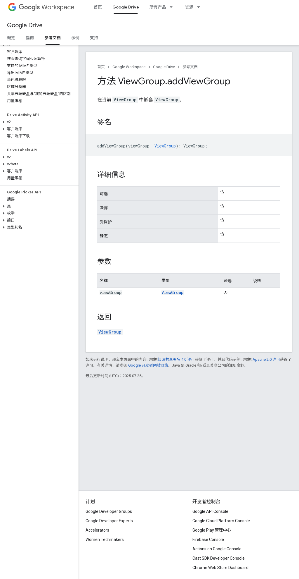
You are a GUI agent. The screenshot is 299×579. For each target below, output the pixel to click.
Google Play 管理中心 (211, 530)
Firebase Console (208, 539)
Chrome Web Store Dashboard (220, 567)
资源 (189, 7)
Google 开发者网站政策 (148, 365)
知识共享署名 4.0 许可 (176, 359)
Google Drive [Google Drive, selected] (125, 7)
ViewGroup (172, 292)
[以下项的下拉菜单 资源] (200, 7)
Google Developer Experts (109, 520)
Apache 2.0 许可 (266, 359)
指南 (30, 37)
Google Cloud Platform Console (221, 520)
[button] (38, 44)
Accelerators (97, 530)
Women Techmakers (105, 539)
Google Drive (25, 25)
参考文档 (190, 67)
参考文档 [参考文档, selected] (52, 37)
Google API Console (210, 511)
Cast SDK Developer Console (218, 558)
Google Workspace (128, 67)
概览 (11, 37)
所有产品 (158, 7)
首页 (98, 7)
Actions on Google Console (216, 549)
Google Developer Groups (109, 511)
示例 (75, 37)
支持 (94, 37)
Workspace (46, 7)
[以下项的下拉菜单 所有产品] (173, 7)
